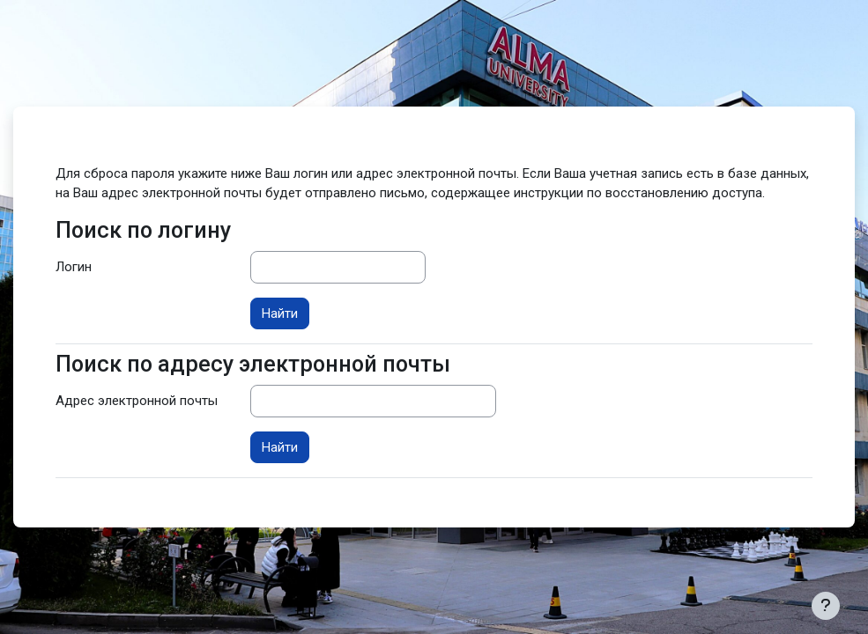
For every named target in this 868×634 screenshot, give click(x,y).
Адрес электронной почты (137, 401)
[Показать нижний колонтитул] (826, 606)
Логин (74, 267)
